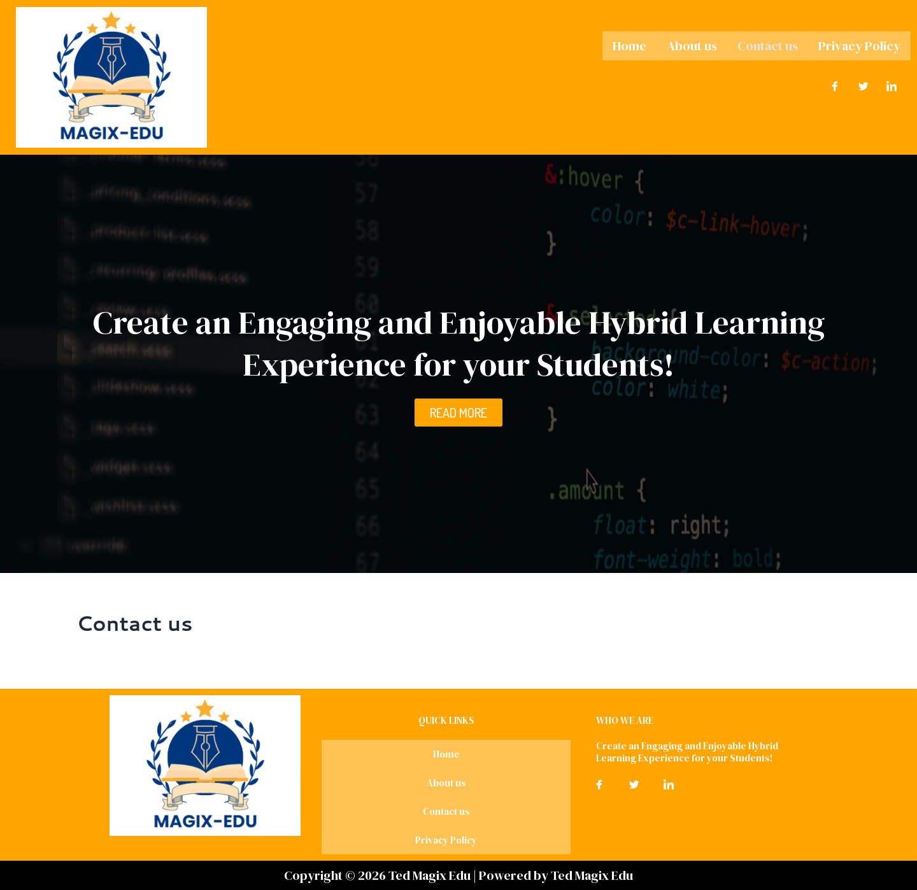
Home (629, 45)
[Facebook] (834, 84)
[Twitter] (863, 84)
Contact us (767, 45)
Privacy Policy (859, 45)
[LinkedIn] (891, 84)
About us (692, 45)
